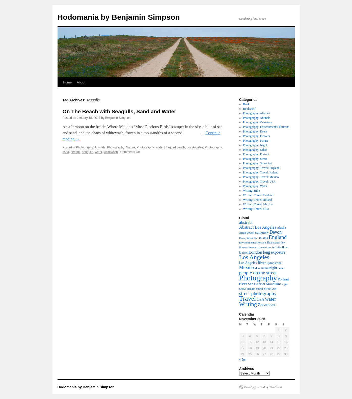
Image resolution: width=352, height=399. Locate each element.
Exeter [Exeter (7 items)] (276, 242)
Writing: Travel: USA (256, 209)
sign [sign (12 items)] (285, 284)
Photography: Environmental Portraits (266, 127)
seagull (75, 152)
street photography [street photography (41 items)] (258, 293)
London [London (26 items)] (255, 252)
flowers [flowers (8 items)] (243, 247)
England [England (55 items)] (278, 237)
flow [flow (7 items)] (283, 242)
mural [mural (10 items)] (265, 268)
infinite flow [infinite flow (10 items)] (280, 247)
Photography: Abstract (256, 113)
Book (246, 104)
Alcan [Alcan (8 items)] (242, 232)
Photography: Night (255, 145)
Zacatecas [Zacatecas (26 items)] (266, 304)
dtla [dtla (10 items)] (265, 238)
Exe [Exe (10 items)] (269, 242)
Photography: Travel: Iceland (260, 172)
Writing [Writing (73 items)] (248, 304)
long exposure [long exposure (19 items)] (274, 252)
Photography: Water (150, 147)
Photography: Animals (90, 147)
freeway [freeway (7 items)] (252, 247)
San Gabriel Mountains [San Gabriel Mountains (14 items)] (264, 284)
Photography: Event (255, 131)
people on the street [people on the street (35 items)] (258, 272)
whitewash (111, 152)
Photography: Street (255, 159)
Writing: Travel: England (258, 195)
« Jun (243, 359)
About (81, 82)
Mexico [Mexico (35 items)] (246, 267)
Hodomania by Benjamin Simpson (119, 17)
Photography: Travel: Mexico (261, 177)
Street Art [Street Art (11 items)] (270, 289)
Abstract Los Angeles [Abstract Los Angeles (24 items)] (257, 227)
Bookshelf (249, 108)
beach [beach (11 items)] (250, 232)
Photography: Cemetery (257, 122)
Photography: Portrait (256, 154)
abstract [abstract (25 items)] (246, 222)
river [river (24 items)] (243, 283)
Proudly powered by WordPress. (263, 387)
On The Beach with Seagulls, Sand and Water (119, 111)
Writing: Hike (251, 190)
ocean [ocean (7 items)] (281, 268)
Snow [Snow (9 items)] (242, 289)
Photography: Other (255, 149)
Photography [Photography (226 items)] (258, 278)
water (98, 152)
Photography (213, 147)
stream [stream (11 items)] (251, 289)
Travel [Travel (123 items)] (247, 298)
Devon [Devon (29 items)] (275, 232)
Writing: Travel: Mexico (258, 204)
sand (66, 152)
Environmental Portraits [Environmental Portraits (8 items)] (252, 242)
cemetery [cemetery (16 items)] (262, 232)
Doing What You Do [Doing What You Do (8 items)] (251, 237)
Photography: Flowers (256, 136)
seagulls (87, 152)
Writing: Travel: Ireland (257, 200)
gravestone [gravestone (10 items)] (265, 247)
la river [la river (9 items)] (243, 252)
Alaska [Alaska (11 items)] (281, 227)
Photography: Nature (121, 147)
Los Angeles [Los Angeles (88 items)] (254, 257)
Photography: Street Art (257, 163)
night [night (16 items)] (273, 268)
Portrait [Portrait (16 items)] (283, 279)
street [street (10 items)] (259, 289)
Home (67, 82)
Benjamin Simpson (117, 118)
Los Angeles (195, 147)
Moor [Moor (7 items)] (258, 268)
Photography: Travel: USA (259, 181)
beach (181, 147)
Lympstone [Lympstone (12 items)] (273, 263)
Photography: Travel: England (261, 168)
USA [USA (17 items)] (260, 299)
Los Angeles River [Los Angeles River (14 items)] (252, 263)
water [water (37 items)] (270, 299)
